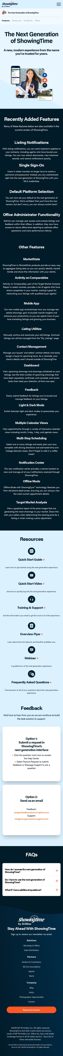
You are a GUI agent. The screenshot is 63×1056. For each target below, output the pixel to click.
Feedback (28, 20)
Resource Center (31, 1009)
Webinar (32, 658)
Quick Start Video (31, 583)
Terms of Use (15, 1047)
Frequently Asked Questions (31, 682)
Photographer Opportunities (32, 997)
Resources (16, 20)
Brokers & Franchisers (31, 962)
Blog (32, 988)
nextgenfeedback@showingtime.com (31, 812)
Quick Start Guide (31, 559)
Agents (32, 971)
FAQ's (31, 992)
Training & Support (31, 607)
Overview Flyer (31, 634)
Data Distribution (31, 950)
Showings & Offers (31, 946)
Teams (31, 976)
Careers (31, 1002)
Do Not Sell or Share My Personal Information (24, 1045)
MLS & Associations (31, 967)
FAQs (37, 20)
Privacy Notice (46, 1045)
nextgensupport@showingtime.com (31, 818)
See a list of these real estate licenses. (37, 1038)
